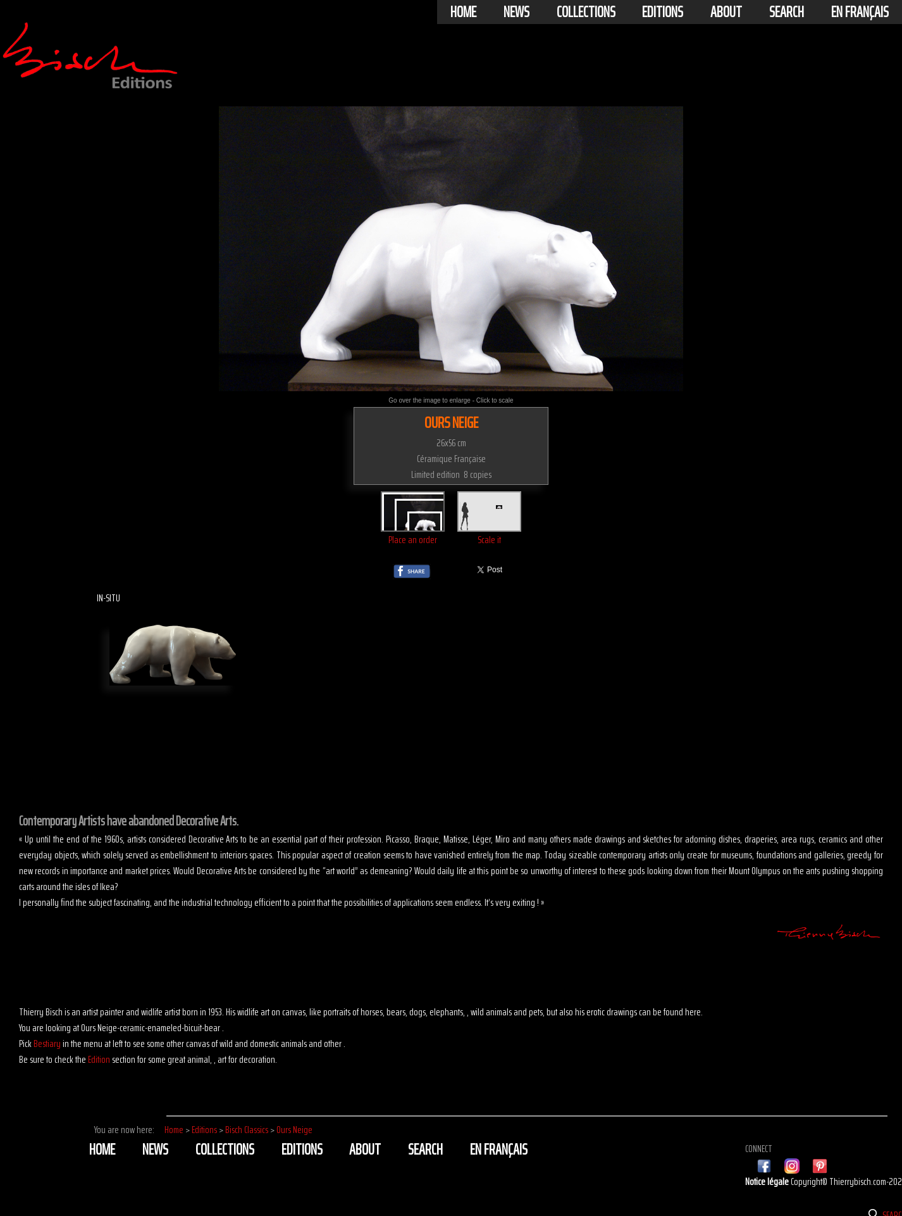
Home (463, 12)
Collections (586, 12)
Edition (99, 1059)
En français (860, 12)
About (726, 12)
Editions (662, 12)
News (516, 12)
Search (786, 12)
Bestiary (47, 1043)
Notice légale (768, 1181)
